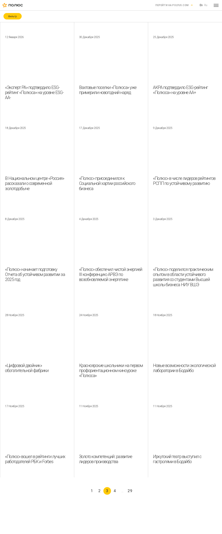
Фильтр (12, 16)
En (201, 5)
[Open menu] (216, 5)
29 (130, 491)
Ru (205, 5)
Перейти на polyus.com (172, 5)
